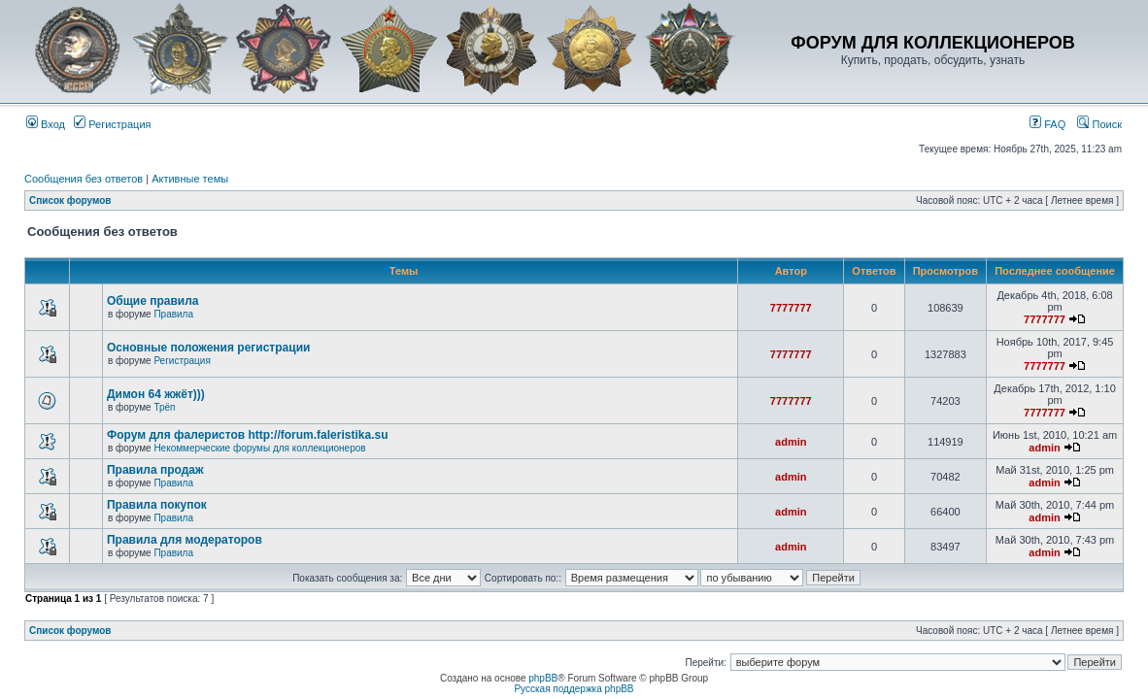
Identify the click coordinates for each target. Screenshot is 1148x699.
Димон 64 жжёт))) (156, 394)
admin (790, 442)
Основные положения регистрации (208, 347)
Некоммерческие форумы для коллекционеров (259, 448)
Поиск (1099, 124)
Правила (173, 314)
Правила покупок (157, 505)
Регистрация (112, 124)
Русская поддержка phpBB (573, 688)
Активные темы (190, 178)
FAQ (1047, 124)
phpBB (542, 678)
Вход (45, 124)
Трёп (164, 407)
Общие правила (153, 301)
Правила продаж (155, 470)
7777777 (791, 308)
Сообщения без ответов (83, 178)
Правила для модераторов (184, 540)
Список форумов (70, 200)
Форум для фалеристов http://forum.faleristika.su (247, 435)
